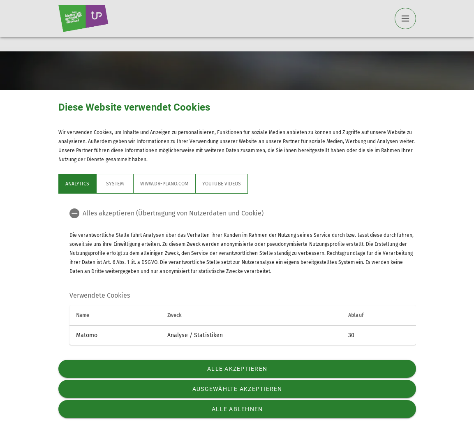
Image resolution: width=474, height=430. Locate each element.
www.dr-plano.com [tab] (164, 184)
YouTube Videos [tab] (221, 184)
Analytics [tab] (77, 184)
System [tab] (114, 184)
